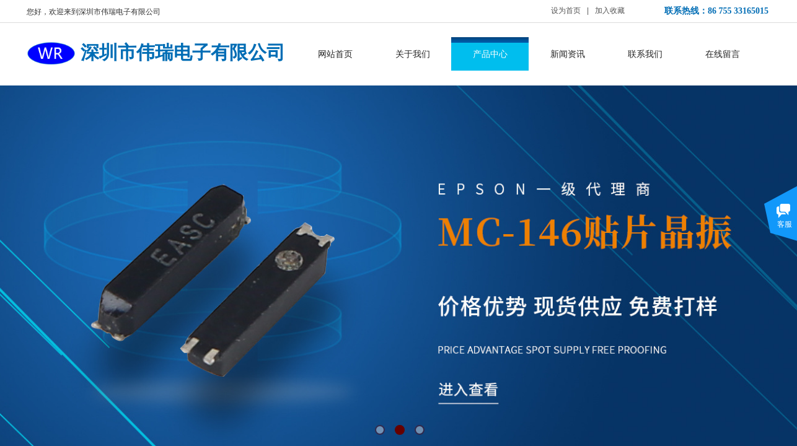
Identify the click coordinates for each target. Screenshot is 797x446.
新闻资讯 (567, 54)
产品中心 (490, 54)
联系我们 (645, 54)
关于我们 (412, 54)
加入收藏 (610, 10)
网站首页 (335, 54)
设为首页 (566, 10)
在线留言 (722, 54)
